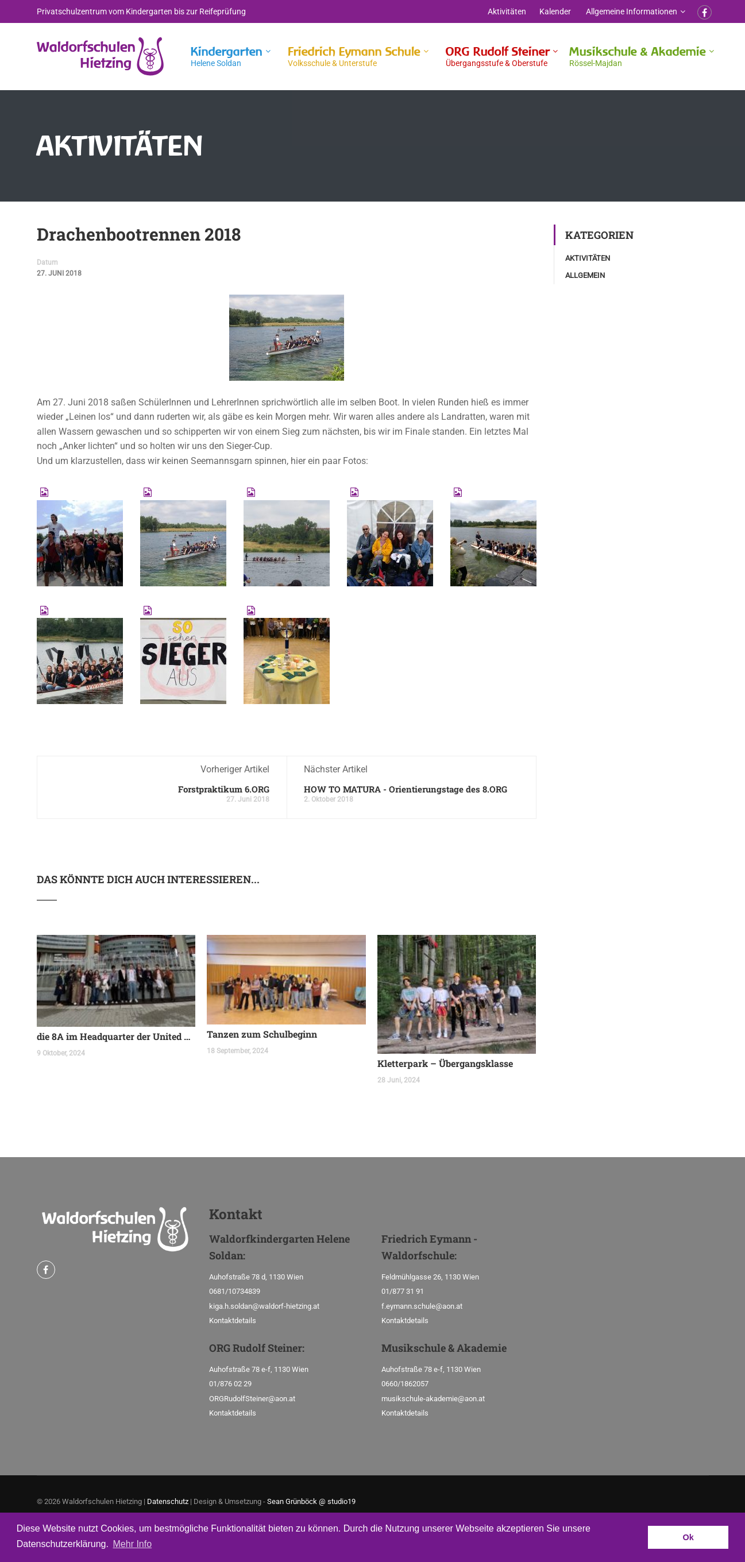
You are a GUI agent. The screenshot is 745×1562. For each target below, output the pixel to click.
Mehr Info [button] (132, 1544)
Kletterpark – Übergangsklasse (445, 1063)
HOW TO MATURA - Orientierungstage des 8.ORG (405, 789)
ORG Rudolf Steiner (498, 56)
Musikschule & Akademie (637, 56)
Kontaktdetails (232, 1320)
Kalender (555, 11)
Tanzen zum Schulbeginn (262, 1034)
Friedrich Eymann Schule (354, 56)
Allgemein (585, 275)
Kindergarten (227, 56)
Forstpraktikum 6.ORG (223, 789)
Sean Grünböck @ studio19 (311, 1501)
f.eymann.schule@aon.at (421, 1306)
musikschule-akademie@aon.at (433, 1398)
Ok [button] (688, 1537)
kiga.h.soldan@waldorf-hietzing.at (264, 1306)
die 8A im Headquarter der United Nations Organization (116, 1036)
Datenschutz (167, 1501)
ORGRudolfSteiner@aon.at (252, 1398)
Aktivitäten (507, 11)
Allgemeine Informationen (631, 11)
